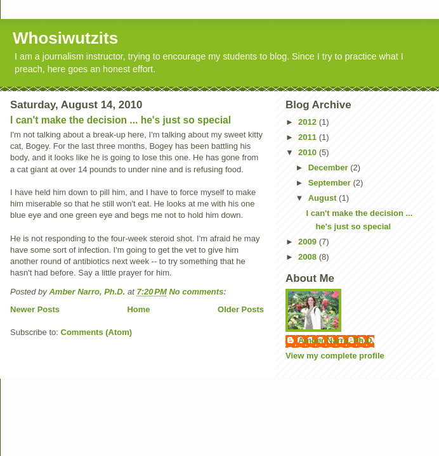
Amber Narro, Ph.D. (336, 340)
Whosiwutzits (65, 38)
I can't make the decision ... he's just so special (120, 120)
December (329, 167)
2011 (308, 137)
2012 (308, 122)
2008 (308, 257)
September (330, 182)
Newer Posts (35, 309)
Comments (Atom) (97, 332)
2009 (308, 241)
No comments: (198, 291)
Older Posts (241, 309)
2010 (308, 152)
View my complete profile (334, 355)
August (323, 198)
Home (138, 309)
